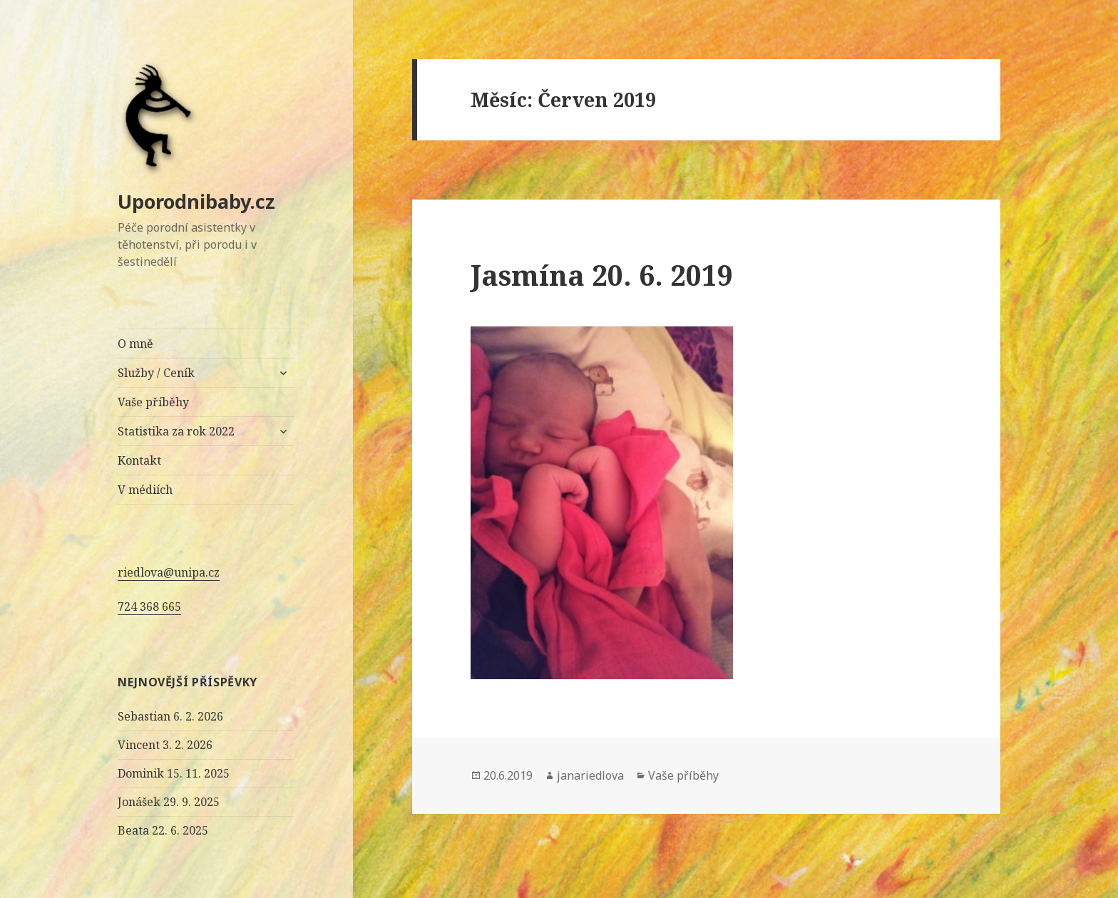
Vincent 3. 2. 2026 (165, 745)
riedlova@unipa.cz (169, 572)
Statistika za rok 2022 (176, 431)
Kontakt (139, 460)
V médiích (145, 489)
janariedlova (590, 775)
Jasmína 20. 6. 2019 (602, 275)
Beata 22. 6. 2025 (163, 830)
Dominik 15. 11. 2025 (174, 773)
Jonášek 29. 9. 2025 (169, 802)
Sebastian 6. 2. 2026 (170, 716)
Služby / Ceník (156, 373)
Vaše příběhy (153, 402)
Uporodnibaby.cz (196, 201)
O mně (135, 343)
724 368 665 (149, 606)
